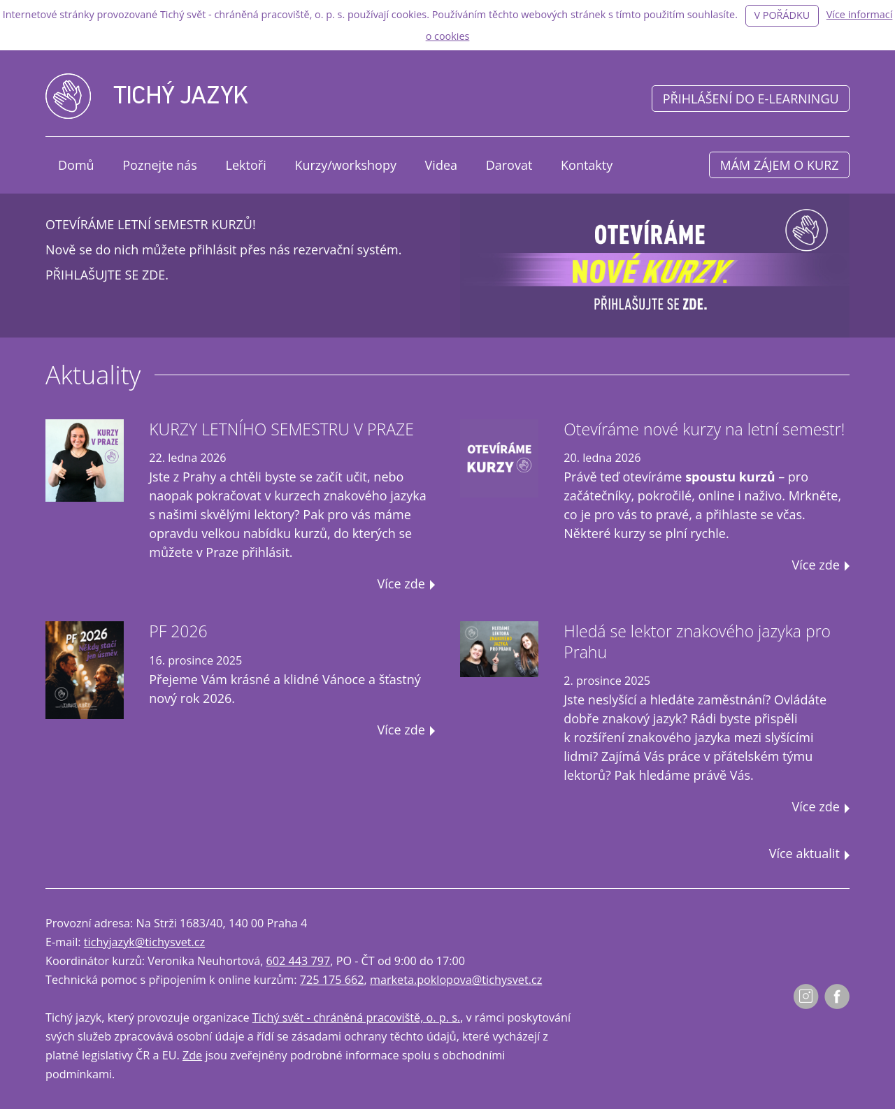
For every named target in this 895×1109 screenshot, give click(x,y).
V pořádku (782, 15)
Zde (192, 1055)
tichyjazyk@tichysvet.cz (144, 942)
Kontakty (587, 165)
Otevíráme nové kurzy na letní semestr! (704, 429)
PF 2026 (178, 631)
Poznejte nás (159, 165)
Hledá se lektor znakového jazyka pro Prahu (697, 641)
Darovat (509, 165)
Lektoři (246, 165)
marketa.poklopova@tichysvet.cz (456, 979)
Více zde (401, 583)
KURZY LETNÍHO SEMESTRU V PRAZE (281, 429)
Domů (76, 165)
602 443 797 (298, 961)
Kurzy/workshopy (345, 165)
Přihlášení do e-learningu (751, 98)
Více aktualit (804, 853)
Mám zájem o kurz (779, 165)
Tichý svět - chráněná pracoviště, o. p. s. (356, 1017)
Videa (441, 165)
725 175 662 (332, 979)
